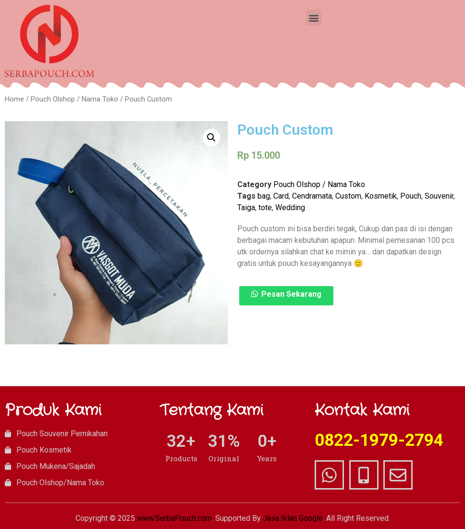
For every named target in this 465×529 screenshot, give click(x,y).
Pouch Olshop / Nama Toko (74, 99)
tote (265, 207)
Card (281, 196)
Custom (348, 196)
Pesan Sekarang (291, 294)
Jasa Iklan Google (293, 518)
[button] (314, 17)
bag (263, 196)
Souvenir (439, 196)
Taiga (246, 207)
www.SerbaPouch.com (174, 518)
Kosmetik (381, 196)
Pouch (410, 196)
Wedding (290, 207)
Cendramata (312, 196)
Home (14, 99)
